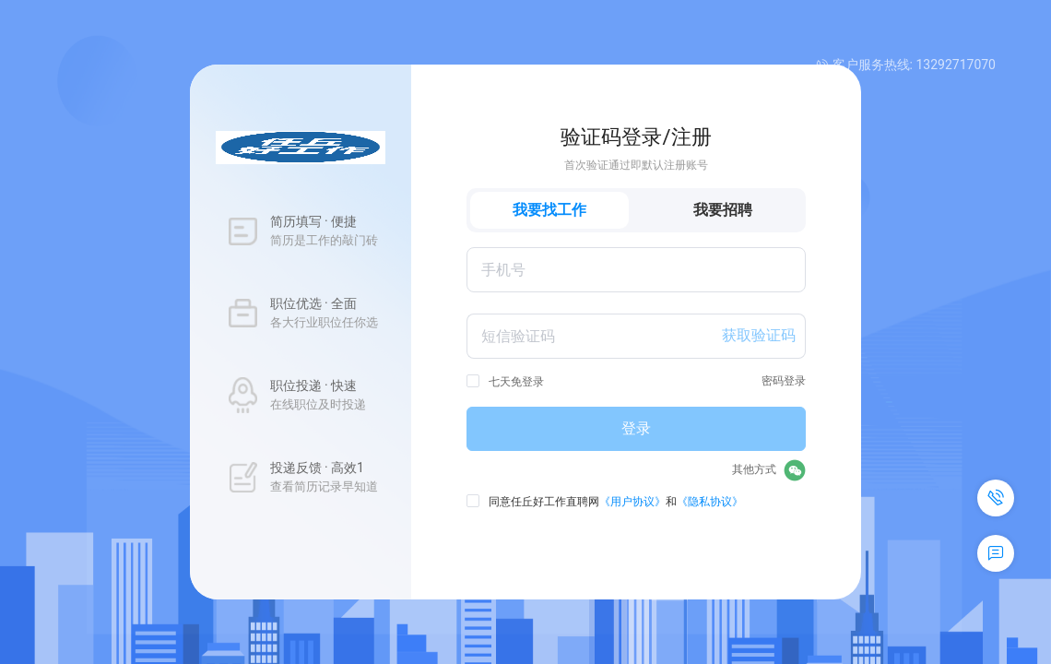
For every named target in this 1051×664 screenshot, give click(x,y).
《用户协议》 (632, 501)
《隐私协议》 (710, 501)
